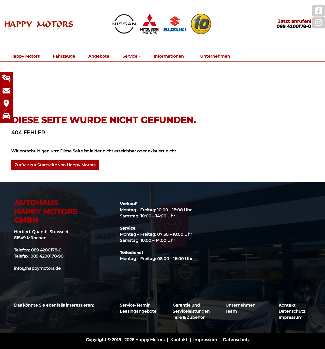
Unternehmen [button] (215, 56)
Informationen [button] (169, 56)
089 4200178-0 (294, 26)
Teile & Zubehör (189, 317)
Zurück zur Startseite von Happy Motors (54, 165)
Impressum (290, 317)
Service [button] (129, 56)
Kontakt (287, 305)
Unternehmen (240, 305)
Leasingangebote (138, 311)
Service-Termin (135, 305)
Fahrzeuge (64, 56)
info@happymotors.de (37, 268)
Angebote (98, 56)
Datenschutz (292, 311)
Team (231, 311)
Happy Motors (25, 56)
